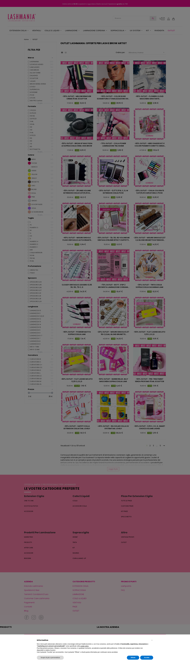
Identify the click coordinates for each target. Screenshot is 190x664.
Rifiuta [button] (133, 657)
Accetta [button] (146, 657)
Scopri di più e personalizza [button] (50, 657)
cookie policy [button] (84, 646)
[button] (152, 640)
